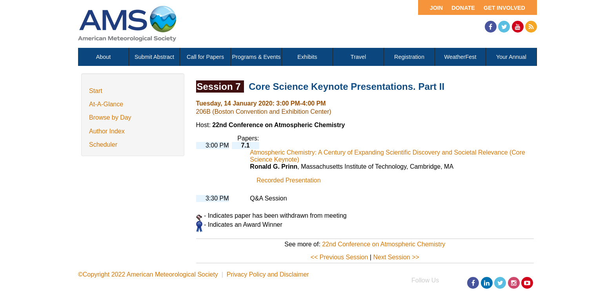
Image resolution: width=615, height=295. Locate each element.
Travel (358, 57)
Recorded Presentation (289, 180)
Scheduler (103, 144)
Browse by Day (110, 117)
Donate (463, 8)
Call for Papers (205, 57)
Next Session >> (396, 257)
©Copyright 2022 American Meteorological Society (148, 274)
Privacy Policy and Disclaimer (268, 274)
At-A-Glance (106, 104)
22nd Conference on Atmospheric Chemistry (383, 244)
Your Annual (511, 57)
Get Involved (504, 8)
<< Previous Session (339, 257)
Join (436, 8)
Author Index (107, 131)
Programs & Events (256, 57)
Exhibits (307, 57)
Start (95, 90)
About (103, 57)
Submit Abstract (154, 57)
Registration (409, 57)
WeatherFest (460, 57)
